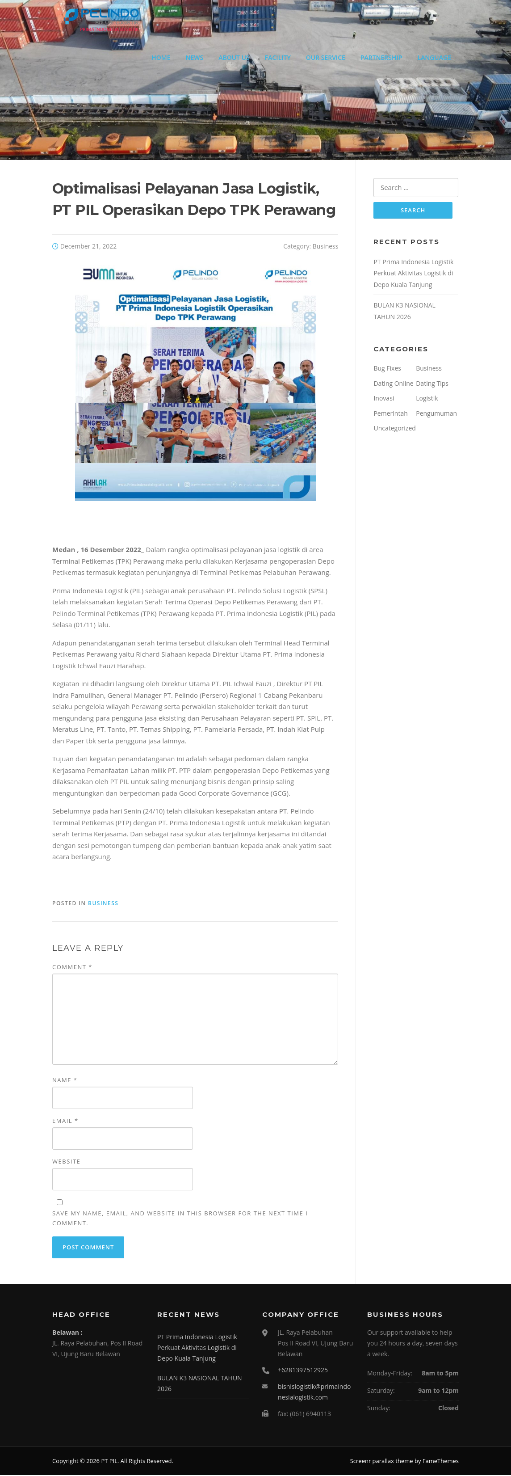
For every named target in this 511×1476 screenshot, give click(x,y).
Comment (72, 968)
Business (326, 246)
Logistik (427, 399)
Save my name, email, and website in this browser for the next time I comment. (180, 1219)
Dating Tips (432, 384)
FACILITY (278, 57)
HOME (160, 57)
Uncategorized (394, 429)
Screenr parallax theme (381, 1462)
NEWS (195, 57)
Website (66, 1162)
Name (64, 1080)
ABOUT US (234, 57)
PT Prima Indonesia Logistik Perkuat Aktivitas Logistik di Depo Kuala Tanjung (413, 274)
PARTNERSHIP (381, 57)
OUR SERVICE (325, 57)
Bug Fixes (387, 369)
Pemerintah (390, 414)
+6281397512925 (303, 1370)
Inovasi (383, 399)
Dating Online (393, 384)
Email (65, 1122)
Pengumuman (436, 414)
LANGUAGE (434, 57)
